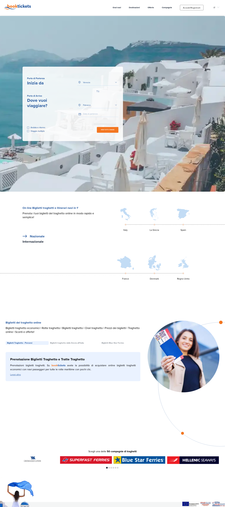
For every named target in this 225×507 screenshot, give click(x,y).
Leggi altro (15, 375)
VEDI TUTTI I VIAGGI (107, 130)
